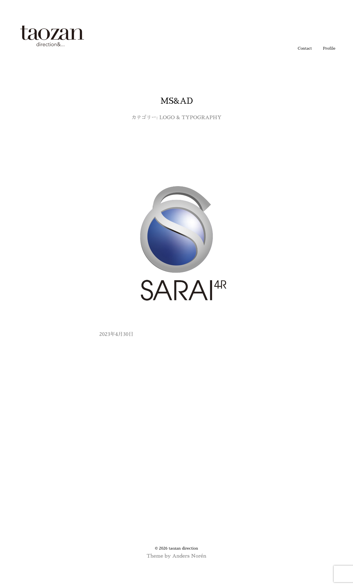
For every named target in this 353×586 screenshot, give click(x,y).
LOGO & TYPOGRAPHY (190, 117)
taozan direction (183, 548)
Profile (329, 48)
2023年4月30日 (116, 334)
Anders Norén (189, 555)
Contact (305, 48)
